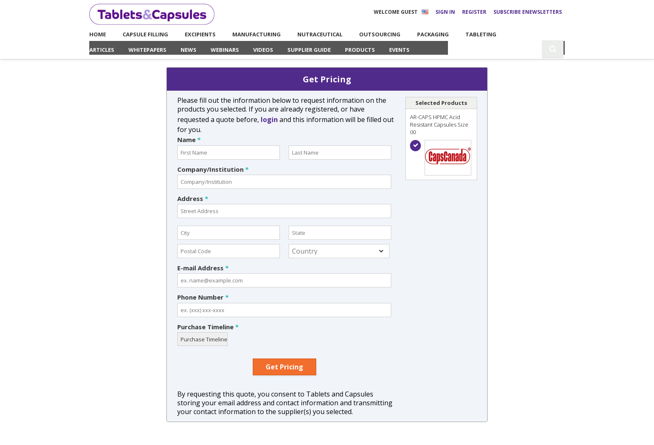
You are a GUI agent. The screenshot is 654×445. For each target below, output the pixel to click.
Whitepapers (147, 49)
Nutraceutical (310, 34)
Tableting (474, 34)
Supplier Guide (309, 49)
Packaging (426, 34)
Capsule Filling (136, 34)
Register (474, 11)
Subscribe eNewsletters (527, 11)
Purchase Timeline (208, 327)
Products (360, 49)
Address (192, 198)
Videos (263, 49)
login (269, 119)
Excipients (194, 34)
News (188, 49)
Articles (101, 49)
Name (189, 139)
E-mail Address (203, 268)
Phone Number (203, 297)
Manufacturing (247, 34)
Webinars (225, 49)
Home (94, 34)
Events (399, 49)
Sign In (445, 11)
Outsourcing (371, 34)
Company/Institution (213, 169)
